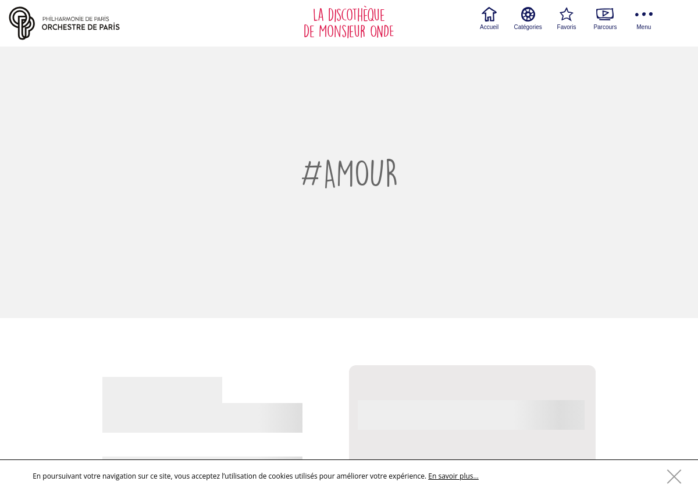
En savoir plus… (453, 476)
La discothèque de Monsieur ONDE (349, 23)
